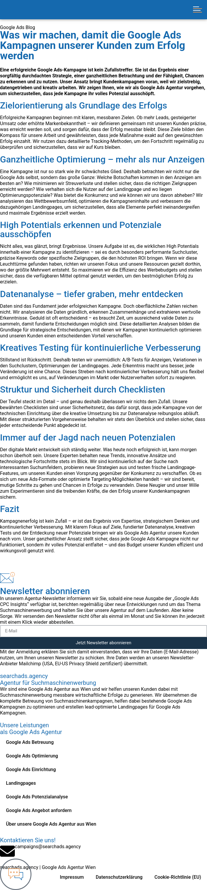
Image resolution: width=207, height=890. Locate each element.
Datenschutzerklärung (119, 877)
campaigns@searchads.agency (48, 846)
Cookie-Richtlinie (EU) (178, 877)
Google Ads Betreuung (30, 742)
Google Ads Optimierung (32, 756)
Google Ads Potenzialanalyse (37, 797)
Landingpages (21, 783)
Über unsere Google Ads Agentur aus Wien (51, 824)
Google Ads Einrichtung (31, 769)
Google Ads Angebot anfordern (38, 810)
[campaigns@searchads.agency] (7, 851)
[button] (197, 9)
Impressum (72, 877)
